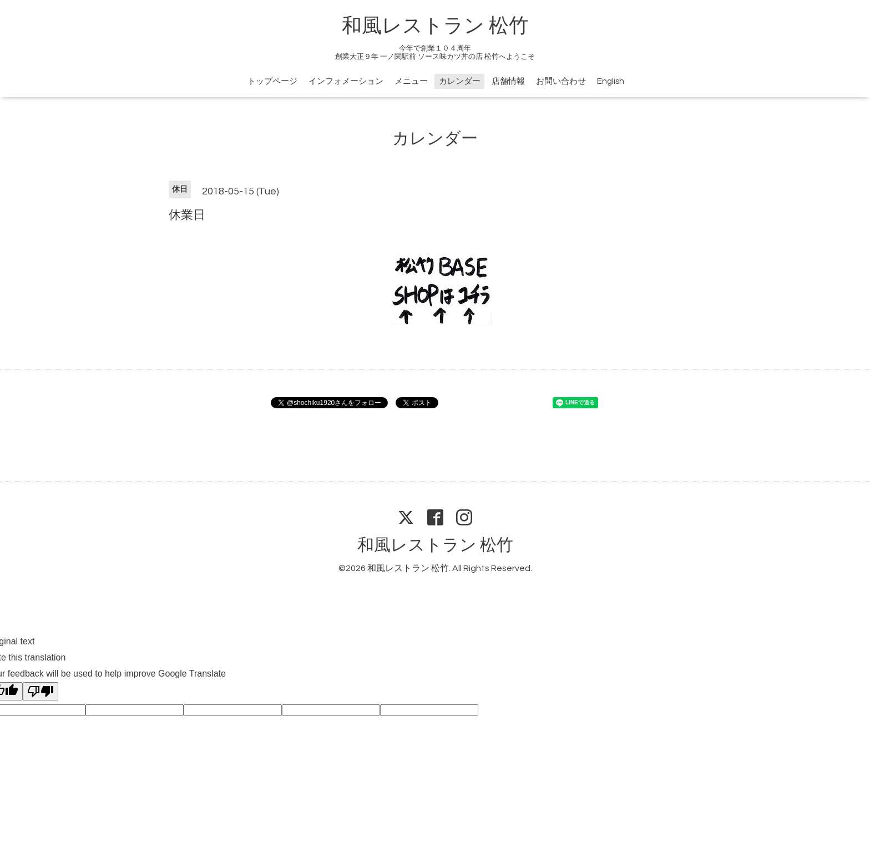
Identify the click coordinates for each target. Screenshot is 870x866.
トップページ (272, 81)
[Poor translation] (40, 691)
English (610, 81)
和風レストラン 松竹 (435, 26)
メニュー (411, 81)
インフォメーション (345, 81)
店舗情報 (508, 81)
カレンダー (459, 81)
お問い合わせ (561, 81)
